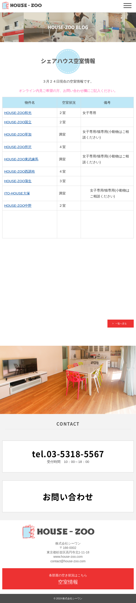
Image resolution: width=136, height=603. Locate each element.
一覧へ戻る (121, 323)
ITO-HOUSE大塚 (17, 193)
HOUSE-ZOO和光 (18, 113)
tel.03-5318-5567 (68, 454)
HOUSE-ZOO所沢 (18, 147)
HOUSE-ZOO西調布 (19, 171)
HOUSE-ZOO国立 (18, 122)
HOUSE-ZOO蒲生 (18, 181)
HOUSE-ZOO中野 (18, 205)
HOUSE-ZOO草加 (18, 134)
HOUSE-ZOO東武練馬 (21, 159)
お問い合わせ (68, 497)
